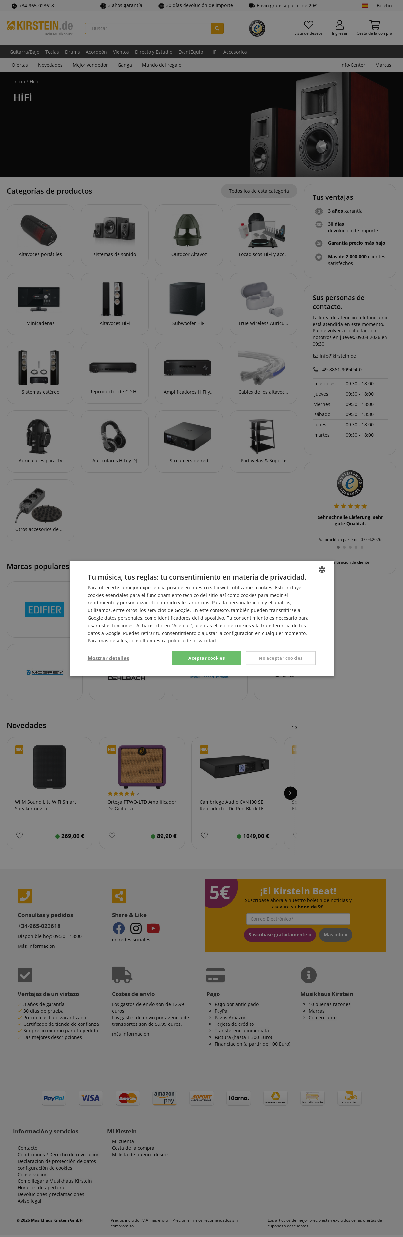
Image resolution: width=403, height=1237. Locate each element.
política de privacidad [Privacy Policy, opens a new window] (192, 641)
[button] (108, 658)
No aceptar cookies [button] (280, 658)
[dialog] (201, 618)
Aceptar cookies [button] (206, 658)
